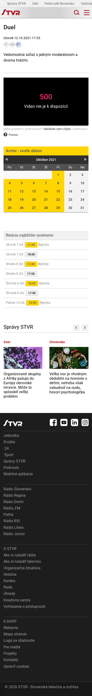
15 (58, 191)
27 (34, 208)
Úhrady (9, 593)
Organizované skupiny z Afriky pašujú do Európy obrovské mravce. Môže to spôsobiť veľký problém (22, 385)
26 (22, 208)
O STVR (10, 548)
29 (58, 208)
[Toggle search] (76, 12)
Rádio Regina (15, 495)
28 (46, 208)
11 (10, 191)
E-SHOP (10, 621)
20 (34, 199)
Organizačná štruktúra (22, 568)
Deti (35, 3)
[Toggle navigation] (86, 12)
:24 (6, 448)
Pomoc (11, 135)
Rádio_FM (12, 508)
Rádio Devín (14, 502)
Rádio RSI (12, 521)
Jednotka (11, 435)
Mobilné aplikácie (18, 474)
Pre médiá (12, 647)
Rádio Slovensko (17, 489)
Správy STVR (17, 3)
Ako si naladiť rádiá (20, 555)
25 (10, 208)
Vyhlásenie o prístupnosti (24, 606)
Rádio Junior (14, 534)
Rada (8, 587)
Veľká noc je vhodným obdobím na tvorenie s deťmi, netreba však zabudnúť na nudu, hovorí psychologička (68, 383)
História (10, 574)
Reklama (11, 627)
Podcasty (11, 467)
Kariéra (9, 581)
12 (22, 191)
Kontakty (11, 660)
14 (46, 191)
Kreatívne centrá (17, 600)
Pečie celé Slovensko (60, 3)
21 (46, 199)
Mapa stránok (15, 634)
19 (22, 199)
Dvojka (9, 442)
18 (10, 199)
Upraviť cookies (16, 666)
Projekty (10, 653)
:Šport (8, 455)
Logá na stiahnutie (19, 640)
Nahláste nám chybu (57, 129)
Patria (8, 514)
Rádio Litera (14, 527)
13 (34, 191)
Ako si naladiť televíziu (22, 561)
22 (58, 199)
